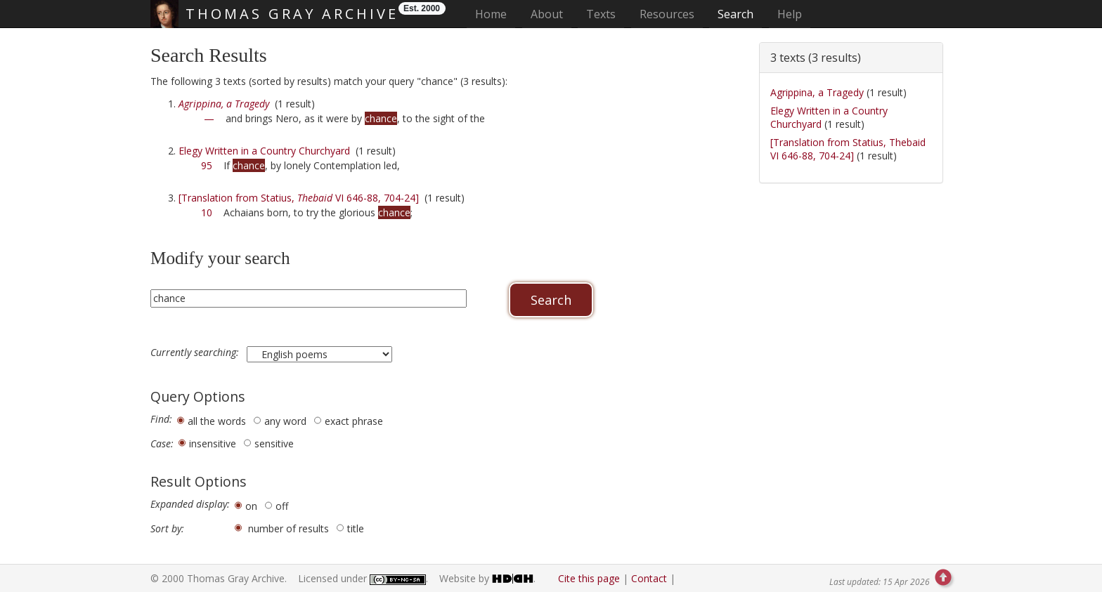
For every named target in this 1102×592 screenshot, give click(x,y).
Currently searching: (196, 352)
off (282, 506)
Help (789, 14)
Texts (601, 14)
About (547, 14)
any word (285, 421)
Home (495, 14)
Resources (667, 14)
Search (735, 14)
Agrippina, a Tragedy (817, 92)
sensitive (274, 443)
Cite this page (589, 578)
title (355, 528)
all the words (217, 421)
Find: (161, 419)
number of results (288, 528)
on (251, 506)
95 (206, 165)
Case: (162, 444)
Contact (649, 578)
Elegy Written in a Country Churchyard (264, 150)
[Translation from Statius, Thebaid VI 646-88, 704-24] (848, 149)
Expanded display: (190, 504)
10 (206, 212)
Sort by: (167, 528)
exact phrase (354, 421)
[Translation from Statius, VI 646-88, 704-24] (299, 197)
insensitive (212, 443)
